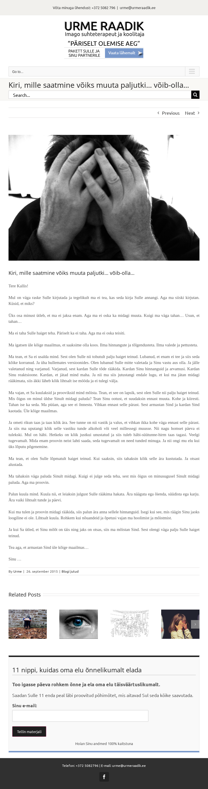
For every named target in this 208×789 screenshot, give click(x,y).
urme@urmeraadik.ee (138, 7)
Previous (171, 113)
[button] (13, 624)
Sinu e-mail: (24, 705)
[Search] (195, 95)
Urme (17, 571)
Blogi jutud (70, 571)
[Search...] (100, 95)
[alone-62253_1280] (104, 198)
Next (190, 113)
